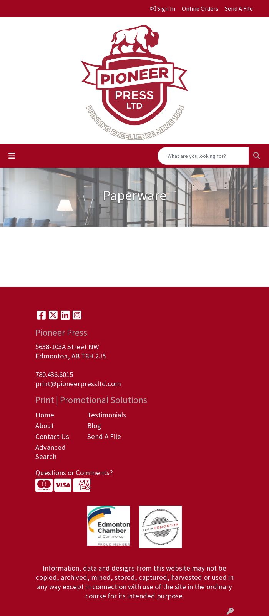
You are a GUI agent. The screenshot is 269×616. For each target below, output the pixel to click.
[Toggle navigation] (12, 156)
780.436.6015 (54, 374)
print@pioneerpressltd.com (78, 383)
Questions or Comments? (74, 472)
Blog (94, 425)
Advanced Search (50, 452)
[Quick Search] (203, 156)
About (44, 425)
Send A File (104, 436)
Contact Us (52, 436)
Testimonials (106, 414)
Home (44, 414)
